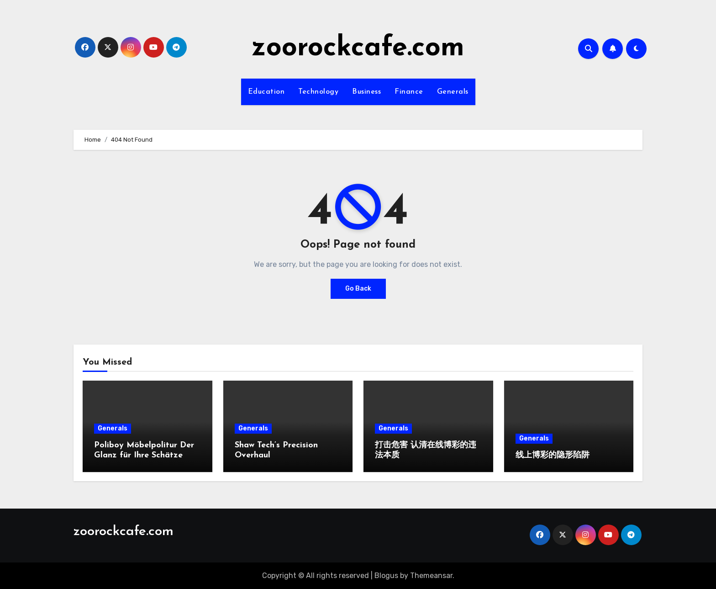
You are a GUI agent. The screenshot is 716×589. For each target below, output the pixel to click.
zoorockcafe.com (358, 48)
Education (266, 92)
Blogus (386, 575)
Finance (409, 92)
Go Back (358, 288)
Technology (318, 92)
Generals (453, 92)
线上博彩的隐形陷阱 (553, 455)
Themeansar (431, 575)
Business (366, 92)
